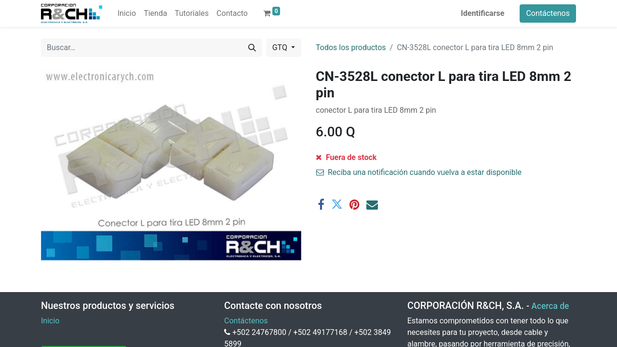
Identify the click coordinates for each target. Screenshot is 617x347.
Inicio (50, 320)
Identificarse (482, 13)
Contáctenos (548, 13)
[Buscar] (252, 48)
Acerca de (550, 306)
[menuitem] (127, 13)
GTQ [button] (280, 47)
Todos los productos (351, 47)
